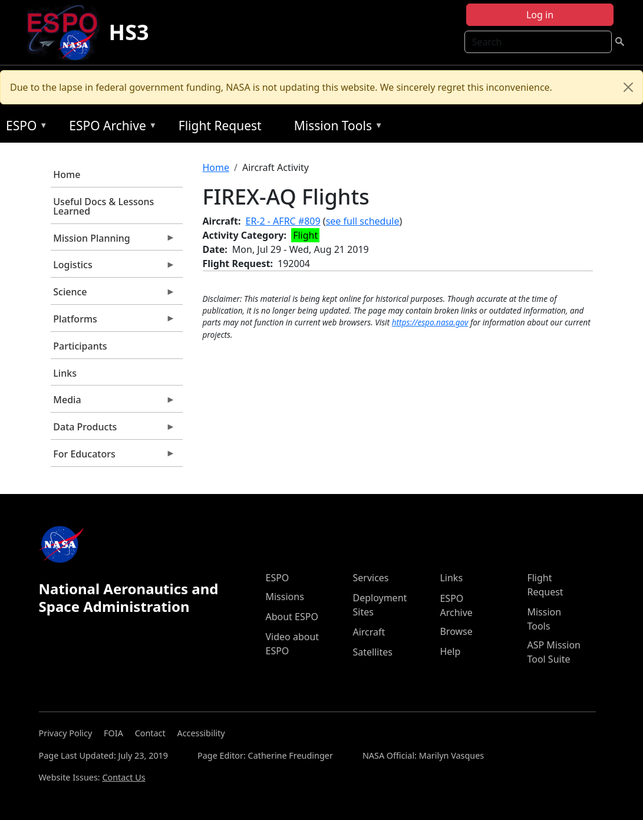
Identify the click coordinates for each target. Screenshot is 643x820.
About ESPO (291, 616)
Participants (80, 346)
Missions (284, 596)
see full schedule (363, 221)
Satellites (372, 652)
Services (370, 577)
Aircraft (368, 631)
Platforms (113, 321)
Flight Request (220, 125)
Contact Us (123, 777)
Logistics (113, 267)
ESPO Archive (110, 127)
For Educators (113, 456)
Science (113, 294)
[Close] (628, 87)
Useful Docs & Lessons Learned (103, 206)
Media (113, 402)
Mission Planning (113, 241)
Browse (456, 631)
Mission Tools (335, 127)
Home (66, 174)
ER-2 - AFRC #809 (283, 221)
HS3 (129, 32)
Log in (539, 14)
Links (65, 373)
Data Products (113, 429)
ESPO (24, 127)
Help (450, 651)
